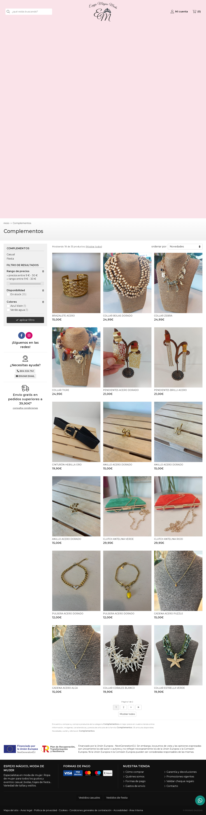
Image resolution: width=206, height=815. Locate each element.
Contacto (172, 786)
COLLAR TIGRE (60, 390)
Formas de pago (135, 781)
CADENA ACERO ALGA (65, 688)
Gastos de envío (135, 786)
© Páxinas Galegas (193, 810)
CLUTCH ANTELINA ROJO (168, 539)
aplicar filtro (27, 320)
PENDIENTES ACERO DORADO (121, 390)
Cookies (63, 810)
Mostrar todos (93, 246)
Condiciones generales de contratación (90, 810)
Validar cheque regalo (180, 781)
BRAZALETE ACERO (63, 315)
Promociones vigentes (180, 776)
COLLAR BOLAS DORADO (117, 315)
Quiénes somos (134, 776)
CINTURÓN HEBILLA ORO (67, 464)
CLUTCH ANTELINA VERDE (118, 539)
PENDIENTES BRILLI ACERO (170, 390)
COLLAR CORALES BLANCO (119, 688)
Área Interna (136, 810)
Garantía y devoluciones (182, 771)
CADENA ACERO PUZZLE (168, 613)
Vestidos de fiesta (116, 797)
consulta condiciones (25, 408)
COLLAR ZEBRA (163, 315)
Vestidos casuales (89, 797)
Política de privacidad (45, 810)
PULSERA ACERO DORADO (67, 613)
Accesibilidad (120, 810)
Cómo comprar (134, 771)
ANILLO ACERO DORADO (117, 464)
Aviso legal (26, 810)
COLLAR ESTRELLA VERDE (169, 688)
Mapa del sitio (11, 810)
